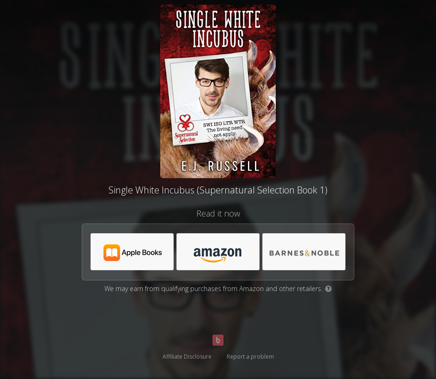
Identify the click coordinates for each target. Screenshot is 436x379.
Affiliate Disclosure (187, 356)
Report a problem (250, 356)
